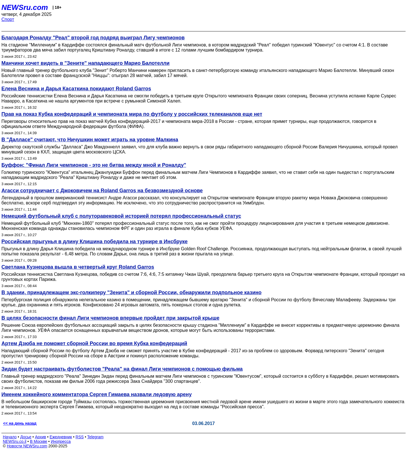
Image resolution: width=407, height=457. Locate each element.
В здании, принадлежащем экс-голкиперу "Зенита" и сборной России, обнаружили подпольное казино (131, 292)
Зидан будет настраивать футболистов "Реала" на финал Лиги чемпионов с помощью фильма (122, 369)
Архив (40, 437)
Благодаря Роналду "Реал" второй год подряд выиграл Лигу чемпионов (93, 37)
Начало (10, 437)
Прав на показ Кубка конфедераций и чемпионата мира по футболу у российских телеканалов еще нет (131, 114)
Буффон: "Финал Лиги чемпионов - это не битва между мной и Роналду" (93, 165)
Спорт (7, 19)
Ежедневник (61, 437)
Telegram (95, 437)
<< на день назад (19, 423)
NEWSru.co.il (14, 441)
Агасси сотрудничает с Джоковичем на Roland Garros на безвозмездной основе (102, 190)
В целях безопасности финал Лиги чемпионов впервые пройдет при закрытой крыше (110, 318)
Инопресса (61, 441)
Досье (25, 437)
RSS (79, 437)
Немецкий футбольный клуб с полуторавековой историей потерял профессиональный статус (121, 216)
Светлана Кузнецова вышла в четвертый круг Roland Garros (77, 267)
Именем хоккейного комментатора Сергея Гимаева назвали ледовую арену (96, 394)
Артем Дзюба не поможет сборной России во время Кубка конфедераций (94, 343)
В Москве (38, 441)
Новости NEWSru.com (27, 446)
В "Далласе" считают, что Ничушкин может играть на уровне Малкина (89, 139)
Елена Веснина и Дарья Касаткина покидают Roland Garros (76, 88)
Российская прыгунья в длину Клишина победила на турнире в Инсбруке (94, 241)
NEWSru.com (24, 7)
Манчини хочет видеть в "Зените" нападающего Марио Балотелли (85, 63)
